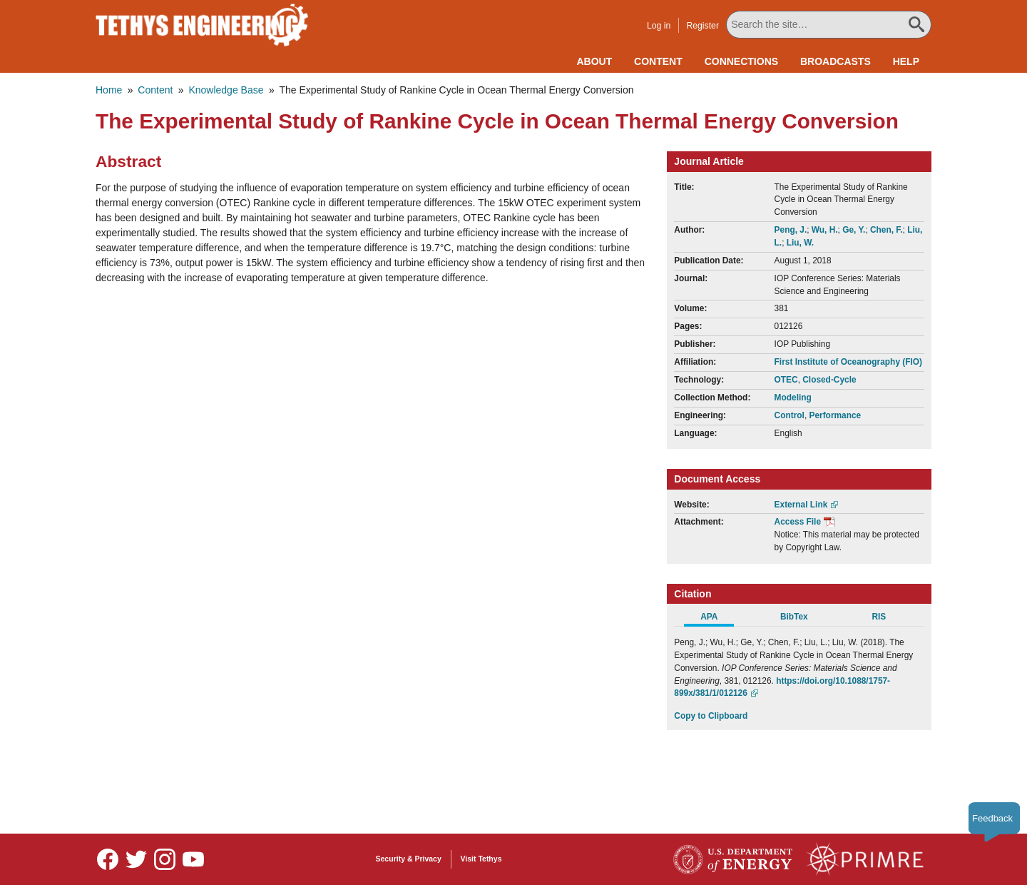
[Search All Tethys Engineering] (828, 25)
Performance (835, 415)
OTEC (786, 380)
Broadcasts (835, 61)
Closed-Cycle (829, 380)
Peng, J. (791, 230)
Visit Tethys (481, 858)
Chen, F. (886, 230)
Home (109, 90)
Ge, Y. (853, 230)
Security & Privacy (408, 858)
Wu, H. (825, 230)
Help (906, 61)
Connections (741, 61)
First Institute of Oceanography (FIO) (848, 362)
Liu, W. (800, 243)
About (594, 61)
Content (658, 61)
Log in (658, 26)
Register (702, 26)
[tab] (716, 619)
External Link (801, 505)
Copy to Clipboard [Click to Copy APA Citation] (710, 716)
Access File (798, 522)
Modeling (793, 398)
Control (789, 415)
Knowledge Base (225, 90)
